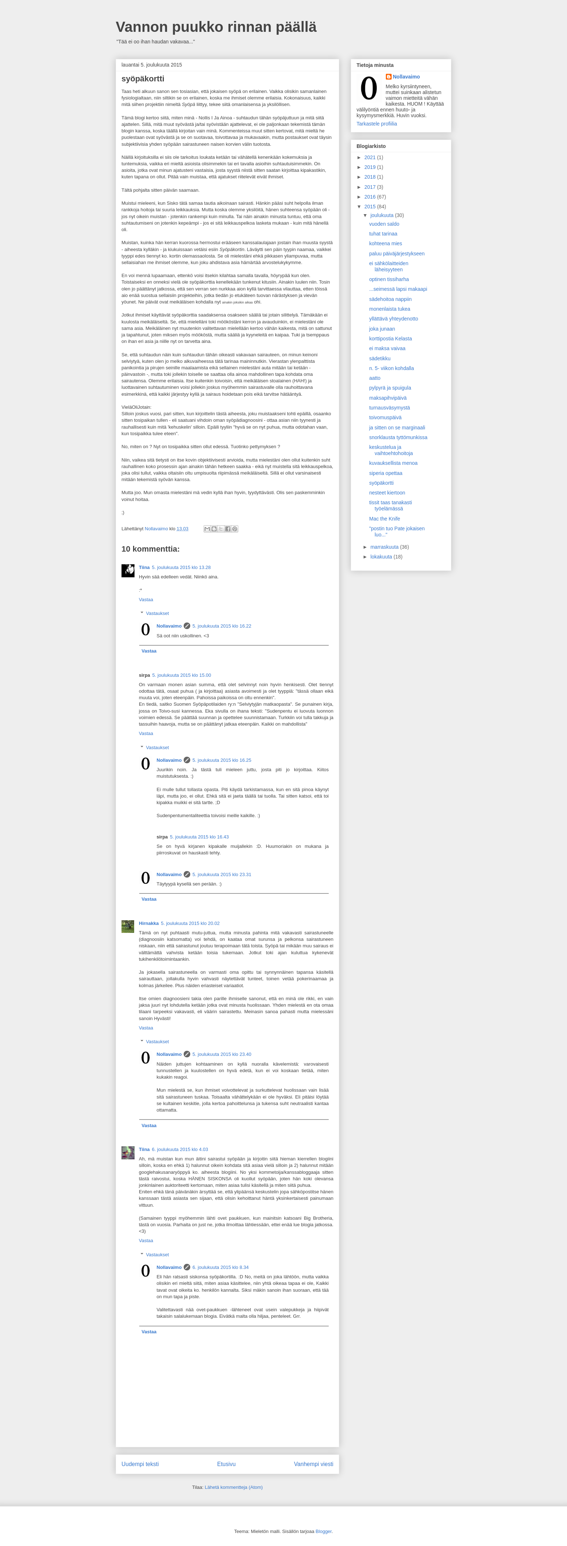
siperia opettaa (385, 473)
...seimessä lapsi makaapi (398, 289)
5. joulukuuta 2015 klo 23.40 (221, 1054)
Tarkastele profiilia (377, 124)
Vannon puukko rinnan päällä (216, 27)
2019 (370, 167)
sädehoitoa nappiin (390, 299)
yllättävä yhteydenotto (393, 319)
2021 (370, 157)
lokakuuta (381, 557)
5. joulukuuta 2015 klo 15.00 (181, 675)
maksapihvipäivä (388, 398)
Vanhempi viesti (313, 1464)
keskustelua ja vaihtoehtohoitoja (391, 450)
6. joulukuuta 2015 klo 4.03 (180, 1149)
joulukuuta (382, 215)
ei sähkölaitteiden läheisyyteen (388, 266)
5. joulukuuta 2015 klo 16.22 (221, 626)
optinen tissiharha (389, 279)
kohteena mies (385, 243)
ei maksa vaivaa (387, 348)
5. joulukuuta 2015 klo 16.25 (221, 760)
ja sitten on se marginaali (397, 427)
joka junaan (382, 329)
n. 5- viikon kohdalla (391, 368)
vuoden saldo (384, 224)
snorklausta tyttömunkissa (398, 437)
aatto (374, 378)
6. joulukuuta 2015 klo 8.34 (220, 1267)
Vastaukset (157, 613)
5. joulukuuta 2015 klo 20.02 (190, 923)
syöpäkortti (381, 483)
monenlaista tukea (389, 309)
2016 (370, 197)
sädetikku (380, 358)
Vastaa (146, 599)
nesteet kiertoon (387, 493)
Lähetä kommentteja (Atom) (234, 1487)
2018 (370, 177)
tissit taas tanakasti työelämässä (390, 505)
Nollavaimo (169, 626)
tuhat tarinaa (383, 234)
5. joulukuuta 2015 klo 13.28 (181, 567)
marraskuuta (385, 547)
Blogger (324, 1531)
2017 (370, 187)
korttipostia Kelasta (390, 338)
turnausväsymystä (389, 408)
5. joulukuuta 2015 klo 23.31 (221, 874)
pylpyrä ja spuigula (390, 388)
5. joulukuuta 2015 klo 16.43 (199, 837)
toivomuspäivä (385, 417)
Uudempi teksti (140, 1464)
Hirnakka (149, 923)
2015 (370, 206)
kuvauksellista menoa (393, 463)
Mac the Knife (384, 519)
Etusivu (226, 1464)
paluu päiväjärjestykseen (397, 253)
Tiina (144, 567)
